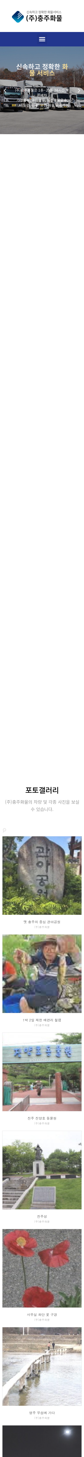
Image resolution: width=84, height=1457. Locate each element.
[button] (42, 39)
